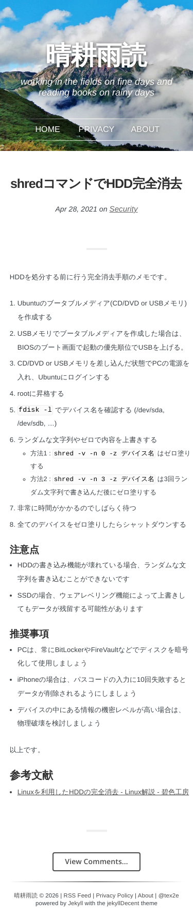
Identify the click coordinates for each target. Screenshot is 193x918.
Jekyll (75, 904)
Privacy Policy (114, 896)
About (145, 129)
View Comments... (96, 862)
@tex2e (169, 896)
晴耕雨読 (96, 60)
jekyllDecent (123, 904)
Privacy (97, 129)
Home (47, 129)
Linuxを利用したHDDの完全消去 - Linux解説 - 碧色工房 (103, 792)
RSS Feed (77, 896)
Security (124, 209)
